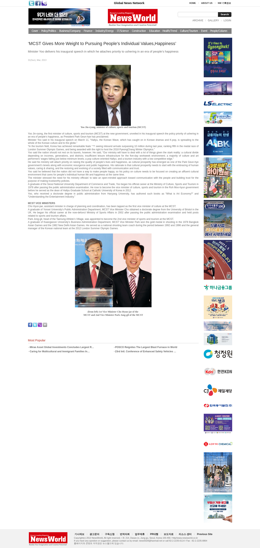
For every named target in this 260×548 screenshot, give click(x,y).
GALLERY (213, 20)
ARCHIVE (197, 20)
